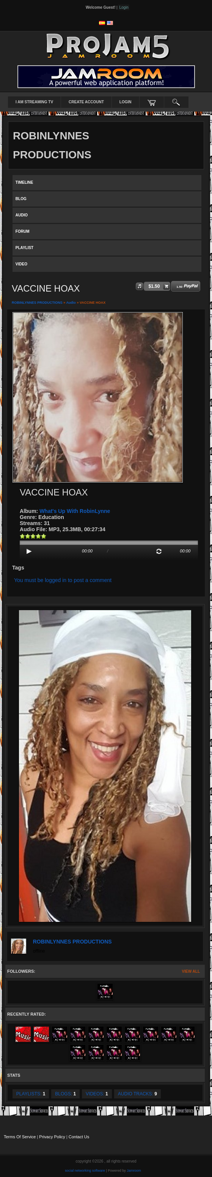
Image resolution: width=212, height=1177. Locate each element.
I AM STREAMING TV (34, 102)
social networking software (85, 1170)
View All (191, 971)
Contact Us (79, 1136)
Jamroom (134, 1170)
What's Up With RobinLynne (74, 511)
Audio (71, 303)
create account (86, 102)
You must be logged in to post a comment (62, 580)
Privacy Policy (52, 1136)
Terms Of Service (20, 1136)
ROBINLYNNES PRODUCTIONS (37, 303)
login (125, 102)
